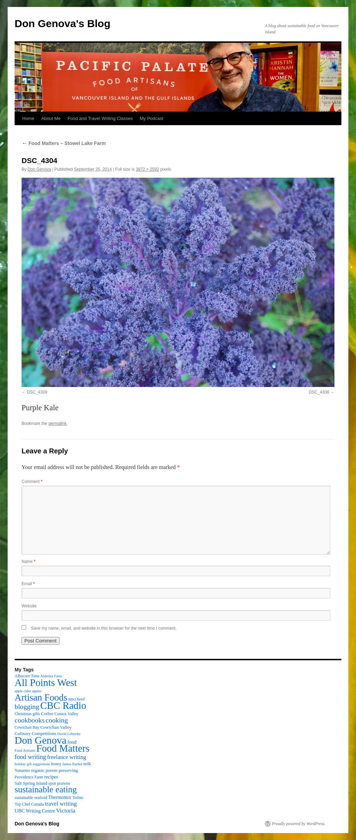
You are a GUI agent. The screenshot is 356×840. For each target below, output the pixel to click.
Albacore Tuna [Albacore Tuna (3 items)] (27, 675)
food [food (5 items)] (71, 742)
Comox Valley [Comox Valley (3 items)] (67, 713)
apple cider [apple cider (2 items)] (23, 691)
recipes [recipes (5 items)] (51, 777)
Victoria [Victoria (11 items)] (65, 810)
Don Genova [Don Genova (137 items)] (40, 740)
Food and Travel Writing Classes (100, 118)
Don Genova (39, 169)
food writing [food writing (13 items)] (30, 756)
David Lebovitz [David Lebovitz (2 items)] (69, 734)
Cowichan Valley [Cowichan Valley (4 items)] (56, 727)
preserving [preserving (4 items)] (68, 770)
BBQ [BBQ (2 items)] (72, 699)
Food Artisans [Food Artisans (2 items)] (25, 750)
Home (28, 118)
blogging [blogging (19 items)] (27, 706)
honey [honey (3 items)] (56, 763)
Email (28, 583)
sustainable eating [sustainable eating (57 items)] (46, 789)
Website (29, 606)
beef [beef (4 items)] (81, 699)
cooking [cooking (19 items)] (57, 720)
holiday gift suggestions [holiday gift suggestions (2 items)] (32, 764)
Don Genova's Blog (63, 23)
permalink (57, 423)
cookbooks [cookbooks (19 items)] (29, 720)
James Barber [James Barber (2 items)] (72, 764)
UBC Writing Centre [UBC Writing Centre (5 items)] (35, 811)
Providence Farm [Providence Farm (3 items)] (29, 777)
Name (28, 561)
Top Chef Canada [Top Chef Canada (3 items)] (29, 804)
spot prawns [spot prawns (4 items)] (59, 783)
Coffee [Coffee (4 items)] (47, 713)
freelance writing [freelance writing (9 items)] (66, 757)
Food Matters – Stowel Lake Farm (64, 143)
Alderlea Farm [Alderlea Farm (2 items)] (51, 676)
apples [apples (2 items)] (36, 691)
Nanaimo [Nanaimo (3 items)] (22, 770)
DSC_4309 (37, 392)
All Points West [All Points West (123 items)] (46, 682)
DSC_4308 (319, 392)
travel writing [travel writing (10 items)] (61, 803)
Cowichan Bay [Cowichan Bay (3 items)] (27, 727)
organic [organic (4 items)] (37, 770)
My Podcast (151, 118)
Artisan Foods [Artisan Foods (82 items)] (41, 697)
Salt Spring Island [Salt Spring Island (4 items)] (31, 783)
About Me (51, 118)
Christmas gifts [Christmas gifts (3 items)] (27, 713)
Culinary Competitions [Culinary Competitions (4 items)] (35, 733)
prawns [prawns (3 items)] (52, 770)
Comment (32, 481)
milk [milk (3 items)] (87, 763)
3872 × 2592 (147, 169)
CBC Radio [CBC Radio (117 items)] (63, 705)
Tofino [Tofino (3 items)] (77, 797)
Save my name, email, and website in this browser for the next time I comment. (104, 628)
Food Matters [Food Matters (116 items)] (63, 748)
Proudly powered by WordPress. (298, 823)
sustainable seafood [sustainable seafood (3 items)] (31, 797)
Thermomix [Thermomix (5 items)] (59, 797)
